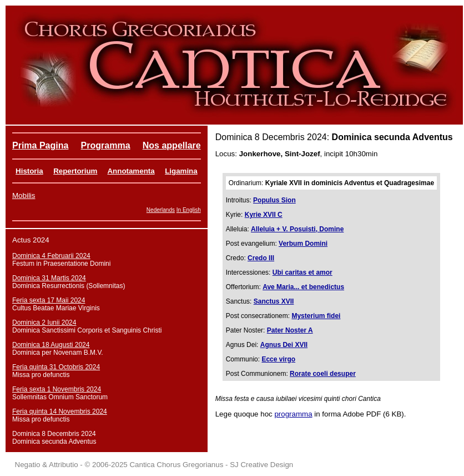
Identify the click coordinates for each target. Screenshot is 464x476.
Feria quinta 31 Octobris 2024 (56, 367)
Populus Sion (274, 200)
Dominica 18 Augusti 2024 (50, 345)
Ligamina (181, 171)
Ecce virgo (278, 359)
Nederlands (161, 210)
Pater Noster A (290, 330)
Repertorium (75, 171)
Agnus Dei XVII (283, 345)
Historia (29, 171)
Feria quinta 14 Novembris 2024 (59, 411)
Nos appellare (172, 145)
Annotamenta (130, 171)
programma (293, 414)
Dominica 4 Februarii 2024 (51, 256)
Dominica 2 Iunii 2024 (44, 322)
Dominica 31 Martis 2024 (49, 278)
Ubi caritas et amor (302, 272)
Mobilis (23, 195)
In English (188, 210)
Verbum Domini (303, 243)
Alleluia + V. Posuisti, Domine (297, 229)
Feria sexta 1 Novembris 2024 (56, 389)
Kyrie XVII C (264, 215)
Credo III (261, 258)
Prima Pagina (40, 145)
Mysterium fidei (315, 316)
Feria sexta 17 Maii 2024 (48, 300)
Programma (105, 145)
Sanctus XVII (274, 301)
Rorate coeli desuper (323, 374)
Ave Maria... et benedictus (303, 287)
